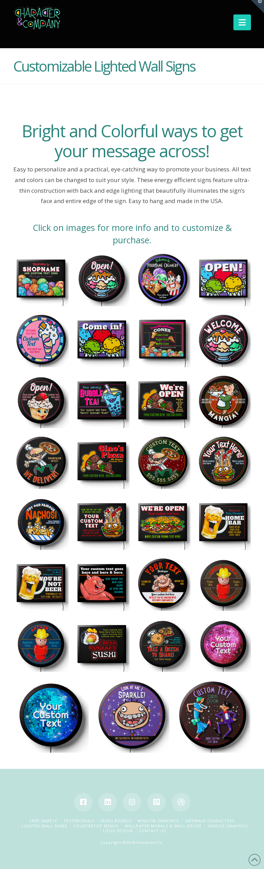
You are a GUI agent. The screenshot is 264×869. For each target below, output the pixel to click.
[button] (242, 22)
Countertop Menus (96, 825)
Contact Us (152, 830)
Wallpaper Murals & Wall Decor (163, 825)
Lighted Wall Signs (44, 825)
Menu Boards (116, 820)
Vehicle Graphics (228, 825)
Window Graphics (158, 820)
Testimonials (79, 820)
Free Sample (43, 820)
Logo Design (118, 830)
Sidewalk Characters (209, 820)
